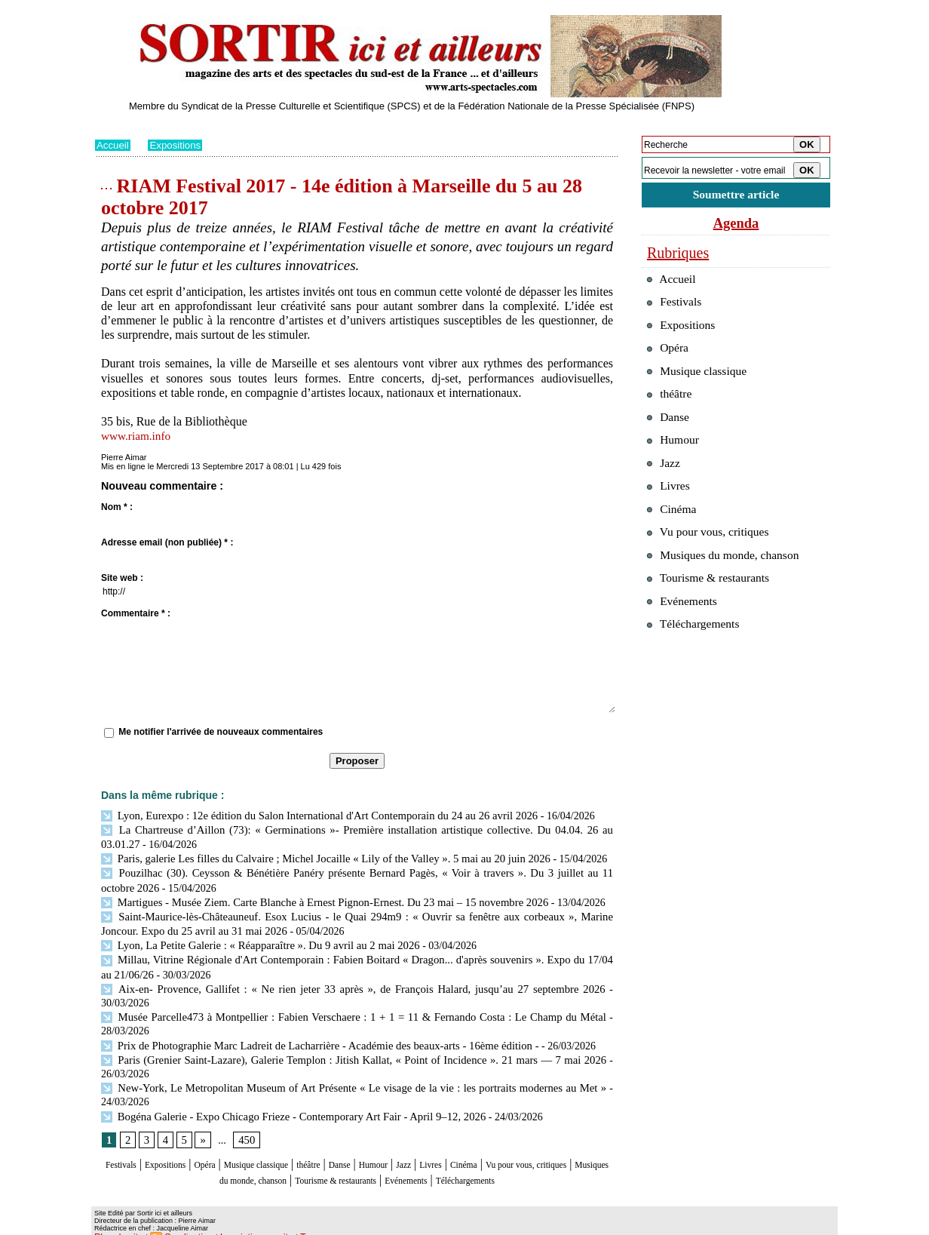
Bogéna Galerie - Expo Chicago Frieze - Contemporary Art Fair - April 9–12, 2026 (284, 1090)
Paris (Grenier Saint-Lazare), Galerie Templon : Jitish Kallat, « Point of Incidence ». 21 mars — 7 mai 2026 (353, 1035)
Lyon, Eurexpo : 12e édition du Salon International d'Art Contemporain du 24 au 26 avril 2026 (309, 815)
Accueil (113, 145)
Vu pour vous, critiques (713, 565)
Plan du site (115, 1223)
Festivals (124, 1139)
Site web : (122, 578)
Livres (528, 1139)
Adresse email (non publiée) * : (167, 542)
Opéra (234, 1139)
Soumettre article (735, 196)
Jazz (493, 1139)
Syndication (180, 1223)
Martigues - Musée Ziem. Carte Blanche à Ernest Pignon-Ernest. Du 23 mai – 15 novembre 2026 (314, 897)
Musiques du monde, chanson (312, 1153)
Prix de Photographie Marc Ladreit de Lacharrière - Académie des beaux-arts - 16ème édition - (309, 1021)
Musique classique (302, 1139)
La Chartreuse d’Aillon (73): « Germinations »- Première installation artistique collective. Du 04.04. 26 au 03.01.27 (354, 828)
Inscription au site (240, 1223)
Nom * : (117, 507)
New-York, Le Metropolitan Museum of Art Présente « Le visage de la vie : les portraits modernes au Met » (353, 1062)
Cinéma (571, 1139)
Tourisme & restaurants (448, 1153)
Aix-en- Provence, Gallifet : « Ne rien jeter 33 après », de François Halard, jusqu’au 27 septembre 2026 (327, 980)
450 (245, 1114)
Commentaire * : (135, 613)
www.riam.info (137, 435)
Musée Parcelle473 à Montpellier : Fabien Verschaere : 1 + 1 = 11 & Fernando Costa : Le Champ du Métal (353, 994)
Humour (455, 1139)
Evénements (543, 1153)
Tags (288, 1223)
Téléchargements (357, 1168)
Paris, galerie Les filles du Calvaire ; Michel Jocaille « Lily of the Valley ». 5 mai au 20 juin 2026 (315, 856)
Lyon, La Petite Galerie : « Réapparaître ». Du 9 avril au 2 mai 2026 (253, 939)
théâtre (371, 1139)
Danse (411, 1139)
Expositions (179, 145)
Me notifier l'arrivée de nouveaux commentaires (220, 732)
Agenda (736, 225)
